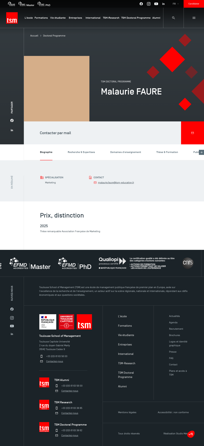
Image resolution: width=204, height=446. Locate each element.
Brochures (174, 335)
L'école (122, 316)
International (126, 354)
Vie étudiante (126, 335)
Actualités (174, 316)
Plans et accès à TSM (178, 373)
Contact (173, 364)
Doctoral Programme (54, 35)
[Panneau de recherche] (173, 18)
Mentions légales (127, 412)
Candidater (193, 3)
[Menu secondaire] (194, 18)
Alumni (122, 386)
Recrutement (176, 328)
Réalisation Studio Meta (176, 433)
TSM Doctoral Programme (126, 375)
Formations (125, 325)
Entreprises (125, 344)
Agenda (173, 322)
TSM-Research (126, 363)
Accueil (34, 35)
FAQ (171, 358)
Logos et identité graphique (178, 343)
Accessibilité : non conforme (173, 412)
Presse (172, 351)
